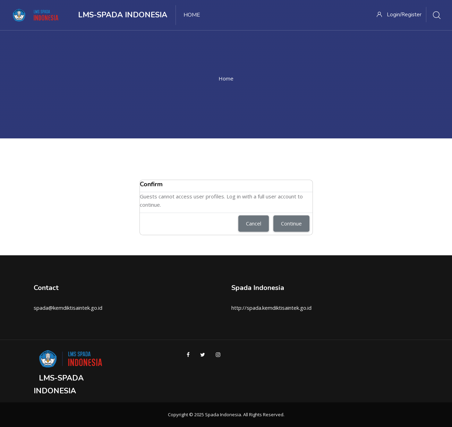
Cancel (253, 223)
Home (226, 78)
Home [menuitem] (192, 15)
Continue (291, 223)
